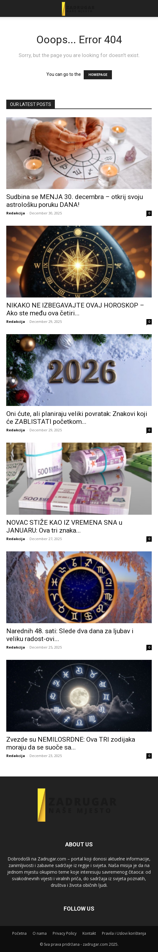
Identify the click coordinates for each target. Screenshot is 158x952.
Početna (19, 933)
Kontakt (89, 933)
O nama (40, 933)
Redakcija (15, 213)
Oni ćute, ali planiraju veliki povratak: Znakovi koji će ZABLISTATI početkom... (76, 417)
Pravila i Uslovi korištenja (124, 933)
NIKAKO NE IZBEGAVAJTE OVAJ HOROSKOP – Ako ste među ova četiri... (75, 309)
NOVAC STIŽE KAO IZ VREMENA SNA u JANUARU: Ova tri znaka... (64, 526)
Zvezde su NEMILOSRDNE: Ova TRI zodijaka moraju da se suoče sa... (70, 743)
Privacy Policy (64, 933)
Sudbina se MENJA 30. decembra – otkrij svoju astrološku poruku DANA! (74, 200)
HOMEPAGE (97, 75)
